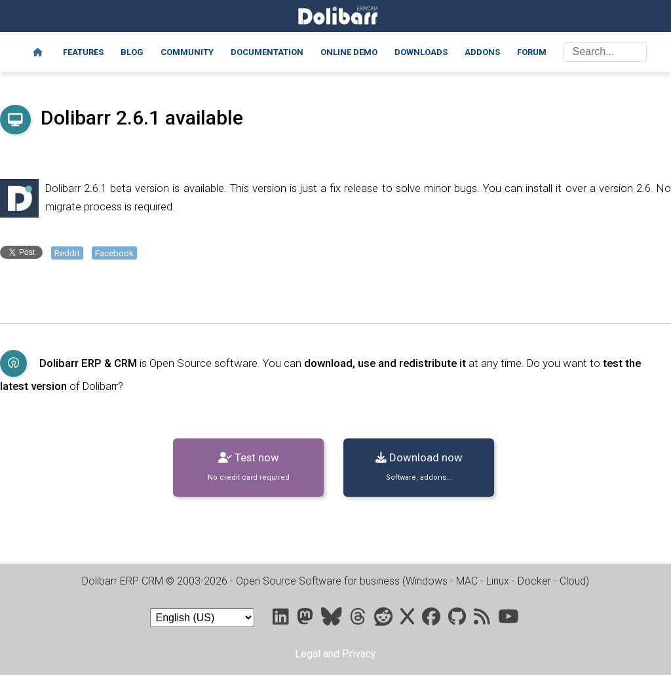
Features (83, 52)
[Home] (37, 52)
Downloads (421, 52)
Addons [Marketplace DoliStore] (482, 52)
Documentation (267, 52)
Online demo (348, 52)
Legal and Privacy (335, 653)
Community (187, 52)
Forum (531, 52)
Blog (132, 52)
